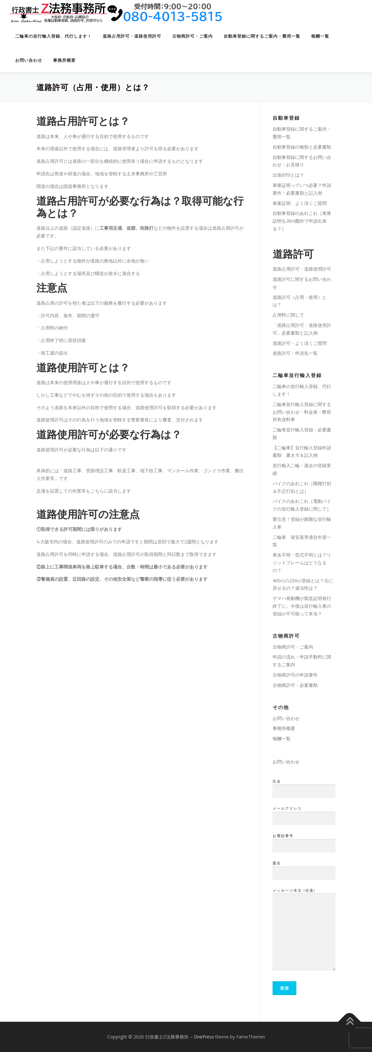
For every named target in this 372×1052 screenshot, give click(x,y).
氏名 (304, 786)
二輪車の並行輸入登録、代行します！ (53, 36)
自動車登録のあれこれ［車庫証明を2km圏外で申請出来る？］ (302, 221)
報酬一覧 (320, 36)
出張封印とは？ (288, 175)
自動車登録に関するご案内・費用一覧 (262, 36)
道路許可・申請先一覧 (295, 353)
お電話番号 (304, 841)
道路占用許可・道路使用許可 (132, 36)
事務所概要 (64, 60)
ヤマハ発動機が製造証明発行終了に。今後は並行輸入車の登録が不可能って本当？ (302, 606)
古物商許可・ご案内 (192, 36)
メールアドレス (304, 813)
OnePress (204, 1037)
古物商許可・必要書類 (295, 685)
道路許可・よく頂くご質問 (300, 343)
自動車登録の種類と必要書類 (302, 147)
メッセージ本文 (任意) (304, 930)
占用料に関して (288, 315)
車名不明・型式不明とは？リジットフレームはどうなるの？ (302, 562)
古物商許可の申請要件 (295, 675)
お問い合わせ (28, 60)
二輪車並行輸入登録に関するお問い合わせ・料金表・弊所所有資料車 (302, 412)
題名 (304, 868)
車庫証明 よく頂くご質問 (300, 203)
